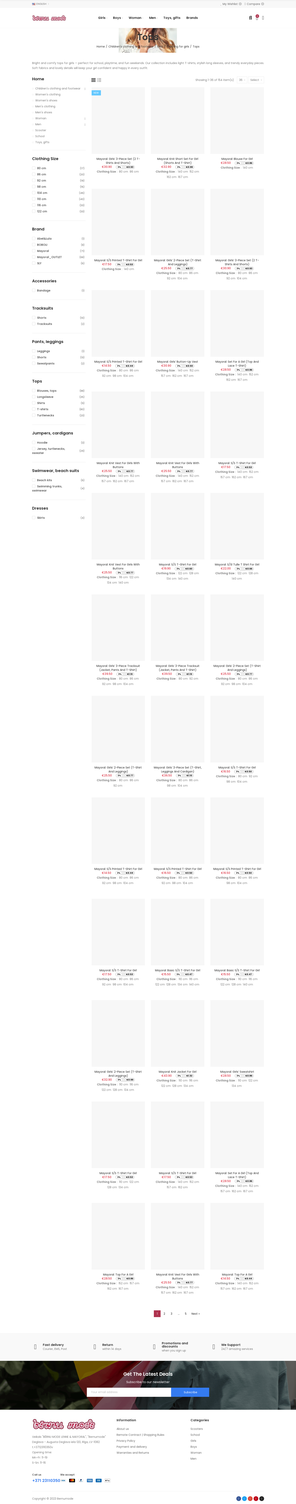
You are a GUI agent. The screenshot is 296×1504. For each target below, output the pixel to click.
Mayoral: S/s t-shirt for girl (237, 463)
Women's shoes (46, 100)
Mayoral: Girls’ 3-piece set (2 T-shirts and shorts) (118, 161)
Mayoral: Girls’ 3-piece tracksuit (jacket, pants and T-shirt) (118, 668)
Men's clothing (45, 106)
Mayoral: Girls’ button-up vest (177, 362)
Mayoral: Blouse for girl (237, 159)
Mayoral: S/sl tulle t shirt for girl (237, 564)
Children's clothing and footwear (57, 88)
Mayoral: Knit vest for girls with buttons (118, 465)
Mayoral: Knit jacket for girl (177, 1072)
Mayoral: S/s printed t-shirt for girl (118, 260)
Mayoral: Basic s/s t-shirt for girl (177, 970)
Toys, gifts (42, 142)
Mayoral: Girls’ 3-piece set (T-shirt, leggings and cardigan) (178, 769)
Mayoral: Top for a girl (118, 1275)
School (40, 136)
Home (38, 79)
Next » (196, 1314)
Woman (40, 118)
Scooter (40, 130)
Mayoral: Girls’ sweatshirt (237, 1072)
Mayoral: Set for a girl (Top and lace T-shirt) (237, 364)
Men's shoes (43, 112)
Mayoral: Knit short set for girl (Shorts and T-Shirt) (177, 161)
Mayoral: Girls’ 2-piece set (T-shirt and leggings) (177, 262)
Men (38, 124)
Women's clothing (47, 94)
